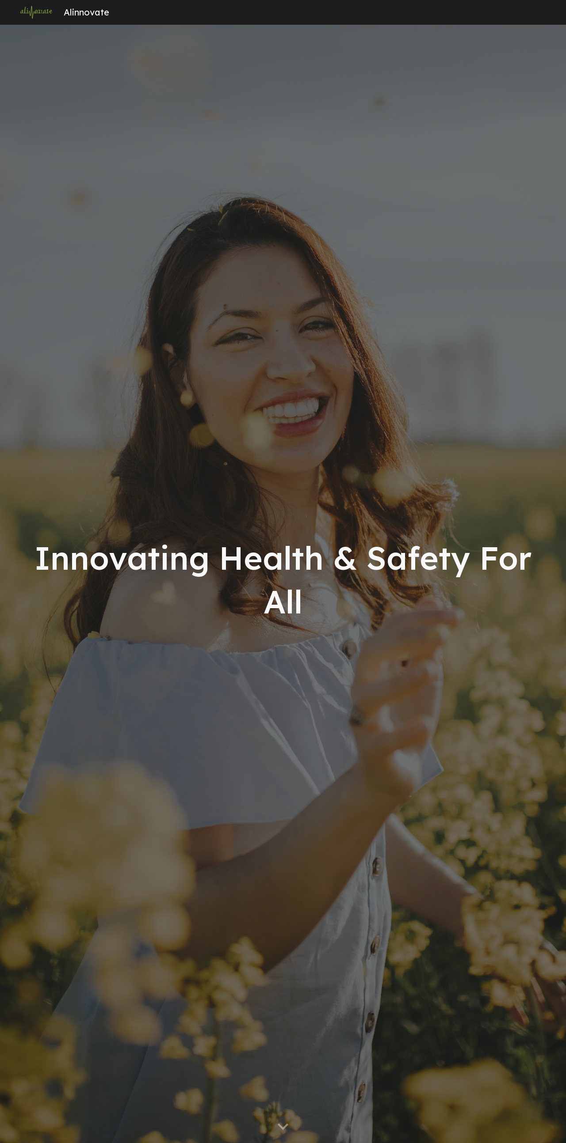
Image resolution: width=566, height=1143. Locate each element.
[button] (283, 1127)
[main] (283, 584)
